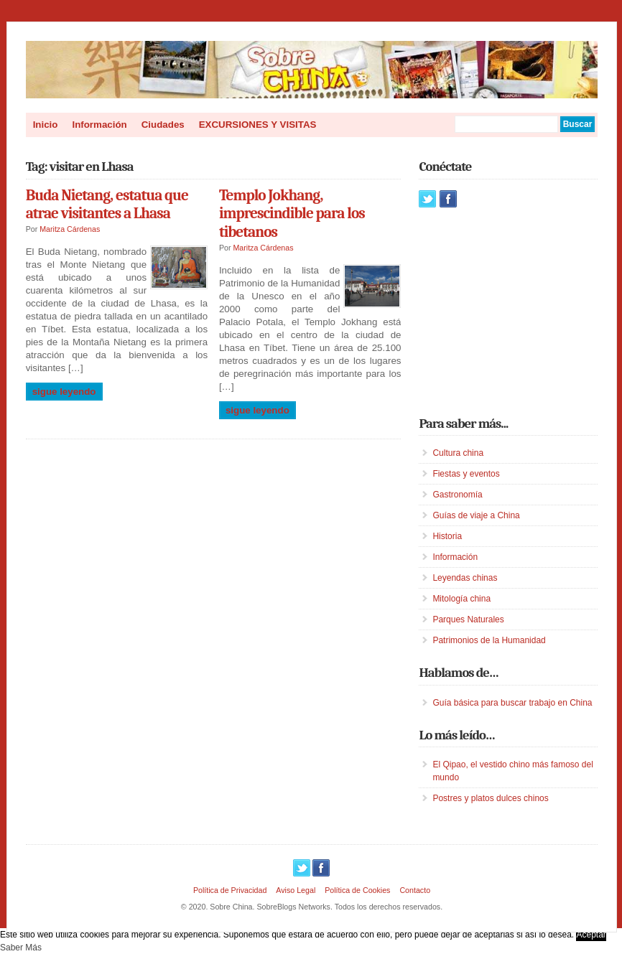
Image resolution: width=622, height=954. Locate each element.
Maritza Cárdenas (70, 229)
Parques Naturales (467, 619)
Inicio (45, 124)
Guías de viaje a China (475, 515)
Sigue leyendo (64, 391)
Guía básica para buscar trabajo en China (512, 703)
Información (99, 124)
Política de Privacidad (229, 890)
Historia (447, 536)
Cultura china (457, 453)
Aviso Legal (295, 890)
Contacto (414, 890)
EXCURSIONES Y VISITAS (258, 124)
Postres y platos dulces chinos (490, 798)
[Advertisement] (520, 311)
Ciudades (163, 124)
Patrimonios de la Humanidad (488, 640)
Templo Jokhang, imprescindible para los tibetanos (292, 213)
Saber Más (21, 948)
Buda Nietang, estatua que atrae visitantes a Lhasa (107, 205)
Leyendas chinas (464, 578)
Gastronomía (457, 495)
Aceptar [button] (590, 935)
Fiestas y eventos (465, 474)
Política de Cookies (357, 890)
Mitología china (461, 599)
